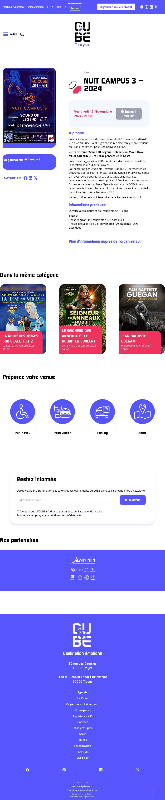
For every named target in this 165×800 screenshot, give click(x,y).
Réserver (75, 8)
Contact (82, 722)
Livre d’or (82, 757)
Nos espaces (83, 710)
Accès (82, 734)
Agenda (82, 692)
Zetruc (94, 796)
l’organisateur (130, 241)
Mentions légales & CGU (82, 786)
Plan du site (82, 782)
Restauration (82, 746)
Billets (82, 740)
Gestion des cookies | (82, 794)
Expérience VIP (82, 716)
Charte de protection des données (82, 790)
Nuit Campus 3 (30, 159)
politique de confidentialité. (66, 515)
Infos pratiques (82, 728)
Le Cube (82, 698)
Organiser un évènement (116, 7)
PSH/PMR (82, 751)
